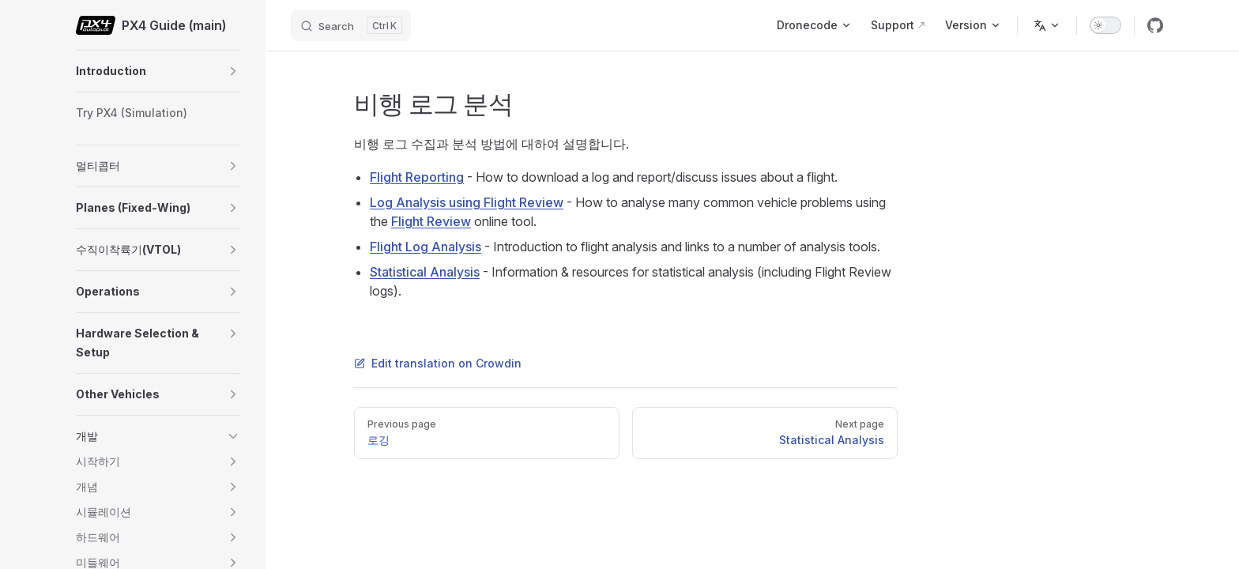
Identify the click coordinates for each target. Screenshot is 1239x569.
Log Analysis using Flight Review (466, 202)
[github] (1155, 25)
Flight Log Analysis (425, 246)
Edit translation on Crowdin (438, 363)
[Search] (351, 25)
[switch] (1105, 25)
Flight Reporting (417, 177)
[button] (233, 71)
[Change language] (1047, 25)
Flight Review (431, 221)
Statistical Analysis (425, 272)
